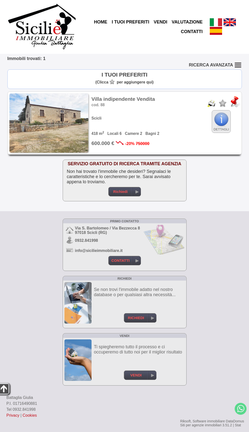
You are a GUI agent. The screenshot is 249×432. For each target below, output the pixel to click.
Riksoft (185, 421)
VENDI (160, 22)
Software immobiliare (208, 421)
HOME (100, 22)
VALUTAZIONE (187, 22)
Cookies (30, 415)
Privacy (12, 415)
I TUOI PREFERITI (130, 22)
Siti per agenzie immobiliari (200, 425)
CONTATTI (192, 31)
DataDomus (235, 421)
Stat (238, 425)
